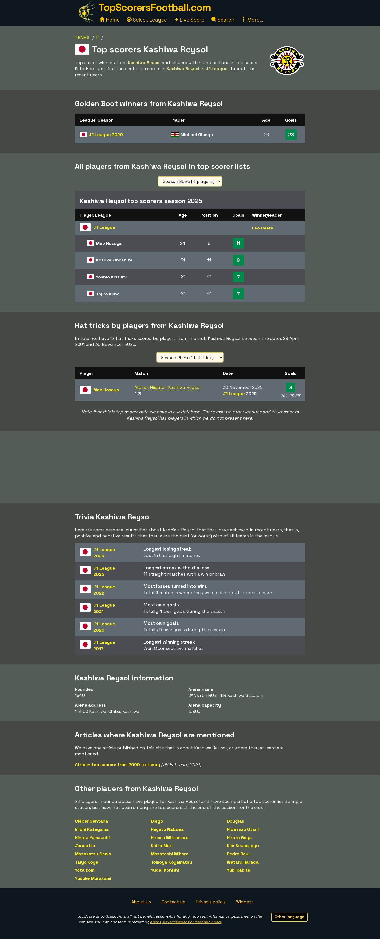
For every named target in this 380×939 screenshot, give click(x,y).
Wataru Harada (243, 862)
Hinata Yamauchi (92, 837)
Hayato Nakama (167, 829)
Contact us (173, 902)
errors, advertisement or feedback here (185, 921)
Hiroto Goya (239, 837)
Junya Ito (85, 845)
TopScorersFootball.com (155, 7)
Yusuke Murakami (93, 878)
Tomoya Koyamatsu (171, 862)
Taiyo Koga (86, 862)
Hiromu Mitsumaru (170, 837)
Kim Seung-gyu (243, 845)
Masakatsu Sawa (93, 854)
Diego (157, 821)
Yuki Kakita (238, 870)
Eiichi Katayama (92, 829)
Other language (289, 916)
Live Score (189, 19)
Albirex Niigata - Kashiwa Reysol (168, 387)
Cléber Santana (91, 821)
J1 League (106, 134)
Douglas (235, 821)
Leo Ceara (262, 228)
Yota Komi (85, 870)
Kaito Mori (162, 845)
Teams (82, 37)
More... (252, 19)
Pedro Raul (238, 854)
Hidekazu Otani (243, 829)
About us (141, 902)
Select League (147, 19)
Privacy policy (211, 902)
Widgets (244, 902)
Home (110, 19)
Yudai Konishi (165, 870)
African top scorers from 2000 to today (117, 764)
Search (222, 19)
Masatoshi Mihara (170, 854)
